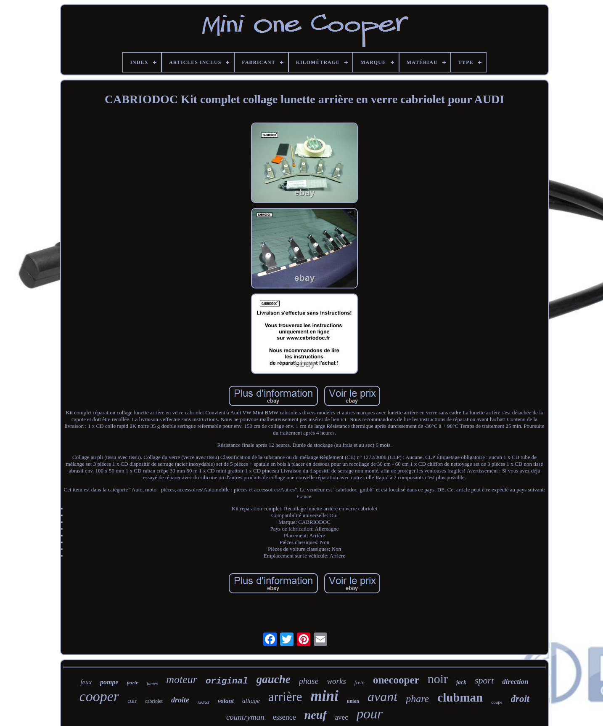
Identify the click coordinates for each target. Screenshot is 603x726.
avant (382, 696)
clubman (460, 697)
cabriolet (154, 701)
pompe (109, 682)
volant (226, 700)
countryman (245, 717)
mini (325, 696)
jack (461, 682)
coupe (496, 702)
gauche (274, 679)
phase (309, 681)
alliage (251, 700)
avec (341, 717)
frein (359, 682)
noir (438, 679)
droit (520, 699)
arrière (285, 696)
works (336, 681)
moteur (181, 679)
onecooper (396, 680)
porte (132, 682)
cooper (99, 696)
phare (417, 698)
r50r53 (203, 702)
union (353, 701)
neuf (315, 714)
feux (86, 682)
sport (484, 680)
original (227, 681)
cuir (132, 701)
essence (284, 717)
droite (180, 700)
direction (515, 682)
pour (370, 713)
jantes (152, 683)
